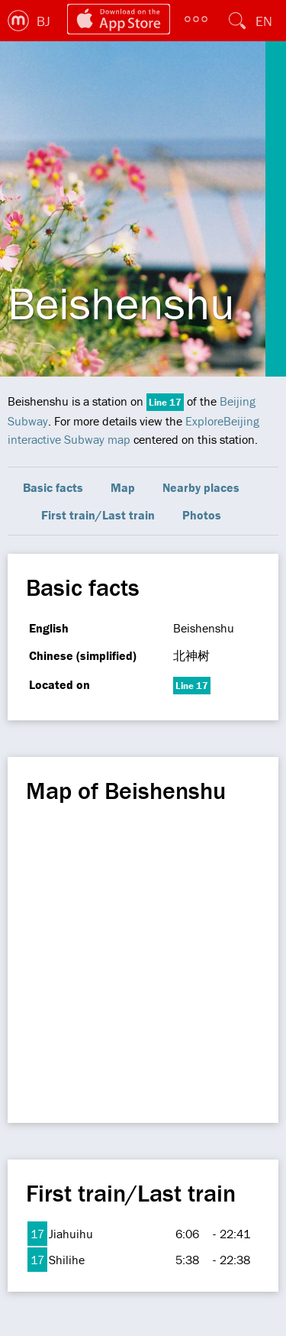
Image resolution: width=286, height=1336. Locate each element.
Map (123, 487)
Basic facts (53, 487)
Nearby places (200, 487)
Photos (201, 514)
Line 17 (165, 402)
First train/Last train (98, 514)
